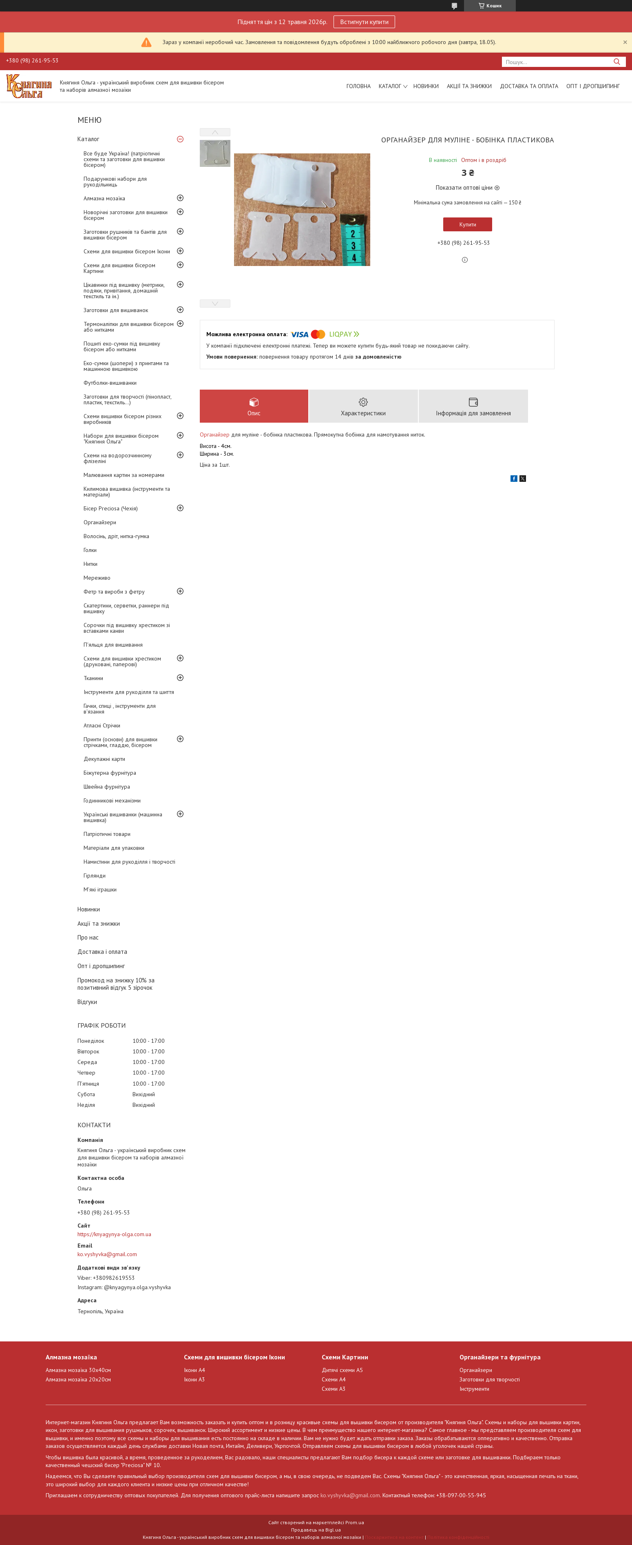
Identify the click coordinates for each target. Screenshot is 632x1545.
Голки (90, 550)
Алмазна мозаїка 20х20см (78, 1379)
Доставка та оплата (529, 86)
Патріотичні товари (107, 834)
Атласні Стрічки (102, 725)
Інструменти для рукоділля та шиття (129, 692)
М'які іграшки (100, 889)
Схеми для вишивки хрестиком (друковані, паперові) (122, 661)
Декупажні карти (104, 759)
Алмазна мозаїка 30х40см (78, 1370)
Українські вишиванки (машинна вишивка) (123, 817)
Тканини (93, 678)
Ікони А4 (194, 1370)
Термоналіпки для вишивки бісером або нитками (129, 326)
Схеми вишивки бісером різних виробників (122, 419)
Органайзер (215, 434)
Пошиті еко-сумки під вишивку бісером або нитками (122, 346)
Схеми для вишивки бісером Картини (119, 268)
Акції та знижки (469, 86)
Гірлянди (95, 875)
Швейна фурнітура (107, 786)
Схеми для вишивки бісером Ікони (127, 251)
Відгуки (87, 1002)
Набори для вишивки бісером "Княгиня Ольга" (121, 438)
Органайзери (100, 522)
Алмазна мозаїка (104, 198)
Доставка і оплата (102, 951)
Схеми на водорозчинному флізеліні (118, 458)
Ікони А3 (194, 1379)
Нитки (90, 563)
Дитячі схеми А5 (342, 1370)
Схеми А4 (334, 1379)
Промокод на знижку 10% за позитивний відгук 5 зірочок (116, 984)
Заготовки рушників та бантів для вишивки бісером (125, 234)
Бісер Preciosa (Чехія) (111, 508)
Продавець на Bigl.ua (316, 1530)
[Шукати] (617, 62)
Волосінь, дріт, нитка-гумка (116, 536)
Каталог (390, 86)
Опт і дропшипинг (593, 86)
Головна (359, 86)
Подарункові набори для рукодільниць (115, 181)
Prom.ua (354, 1522)
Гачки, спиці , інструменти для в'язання (120, 708)
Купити (468, 224)
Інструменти (474, 1388)
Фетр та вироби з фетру (114, 591)
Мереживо (97, 577)
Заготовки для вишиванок (116, 310)
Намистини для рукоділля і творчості (129, 861)
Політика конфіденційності (458, 1537)
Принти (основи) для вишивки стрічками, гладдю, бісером (120, 742)
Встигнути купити (364, 22)
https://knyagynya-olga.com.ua (114, 1234)
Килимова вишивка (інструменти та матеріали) (127, 491)
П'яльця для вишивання (113, 644)
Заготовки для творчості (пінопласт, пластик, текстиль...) (127, 399)
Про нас (88, 937)
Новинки (426, 86)
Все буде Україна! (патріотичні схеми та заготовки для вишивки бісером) (124, 159)
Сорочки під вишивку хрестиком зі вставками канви (127, 627)
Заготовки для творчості (490, 1379)
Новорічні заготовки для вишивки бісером (126, 215)
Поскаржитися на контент (394, 1537)
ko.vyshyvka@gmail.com (107, 1254)
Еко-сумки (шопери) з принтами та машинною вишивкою (126, 365)
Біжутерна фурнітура (110, 772)
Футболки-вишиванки (110, 382)
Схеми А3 (334, 1388)
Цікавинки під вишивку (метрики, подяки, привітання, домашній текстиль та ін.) (124, 290)
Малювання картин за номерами (124, 475)
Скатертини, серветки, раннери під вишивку (126, 608)
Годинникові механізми (112, 800)
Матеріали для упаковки (114, 847)
